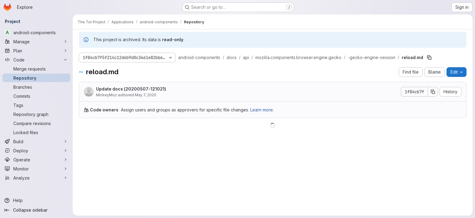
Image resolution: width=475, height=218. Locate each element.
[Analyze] (36, 177)
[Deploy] (36, 150)
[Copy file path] (429, 57)
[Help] (36, 200)
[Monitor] (36, 168)
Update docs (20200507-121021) (131, 88)
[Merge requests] (36, 68)
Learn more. (262, 109)
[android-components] (36, 32)
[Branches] (36, 87)
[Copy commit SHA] (433, 92)
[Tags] (36, 105)
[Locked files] (36, 132)
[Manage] (36, 41)
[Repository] (36, 78)
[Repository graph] (36, 114)
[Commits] (36, 96)
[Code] (36, 59)
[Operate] (36, 159)
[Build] (36, 141)
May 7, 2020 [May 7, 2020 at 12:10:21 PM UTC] (145, 95)
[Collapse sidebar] (36, 210)
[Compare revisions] (36, 123)
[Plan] (36, 50)
